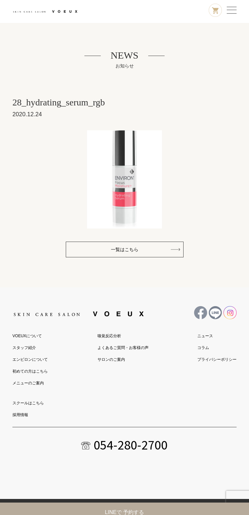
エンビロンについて (30, 359)
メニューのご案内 (28, 383)
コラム (203, 347)
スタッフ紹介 (24, 347)
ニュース (205, 336)
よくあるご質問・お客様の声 (123, 347)
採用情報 (20, 415)
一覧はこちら (124, 249)
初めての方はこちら (30, 371)
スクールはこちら (28, 403)
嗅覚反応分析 (109, 336)
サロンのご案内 (111, 359)
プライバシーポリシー (217, 359)
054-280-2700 (131, 445)
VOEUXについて (27, 336)
